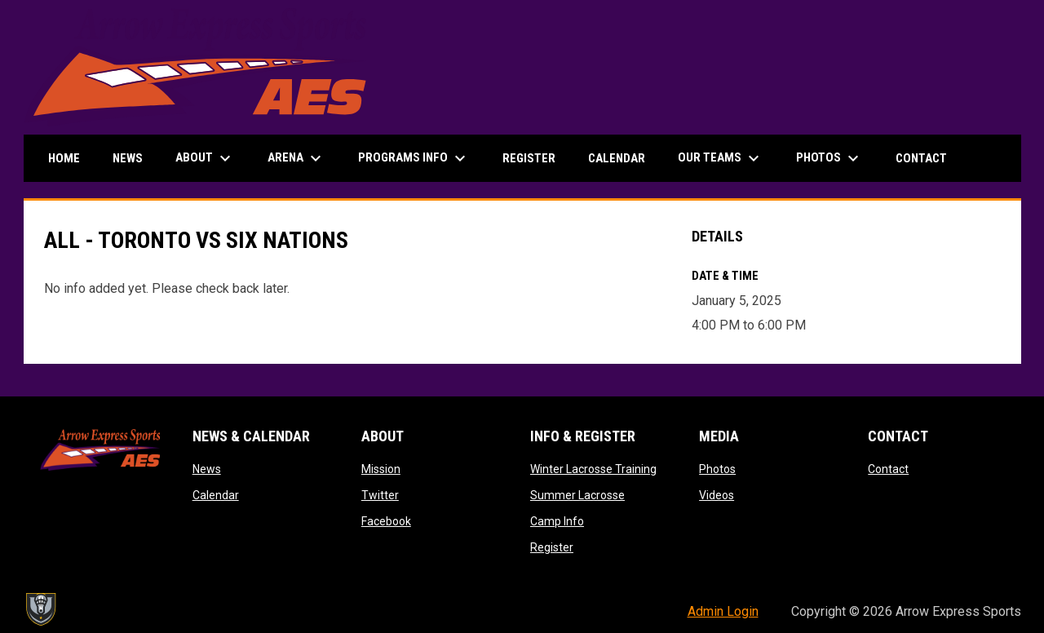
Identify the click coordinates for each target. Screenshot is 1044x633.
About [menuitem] (205, 158)
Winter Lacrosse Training (593, 469)
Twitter (380, 495)
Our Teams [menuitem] (720, 158)
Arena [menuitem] (296, 158)
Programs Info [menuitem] (414, 158)
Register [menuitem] (528, 158)
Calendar (215, 495)
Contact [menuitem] (921, 158)
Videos (716, 495)
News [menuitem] (128, 158)
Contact (888, 469)
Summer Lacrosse (577, 495)
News (206, 469)
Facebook (386, 521)
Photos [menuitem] (829, 158)
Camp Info (557, 521)
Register (551, 547)
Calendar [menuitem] (616, 158)
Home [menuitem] (64, 158)
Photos (717, 469)
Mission (380, 469)
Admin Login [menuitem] (723, 611)
